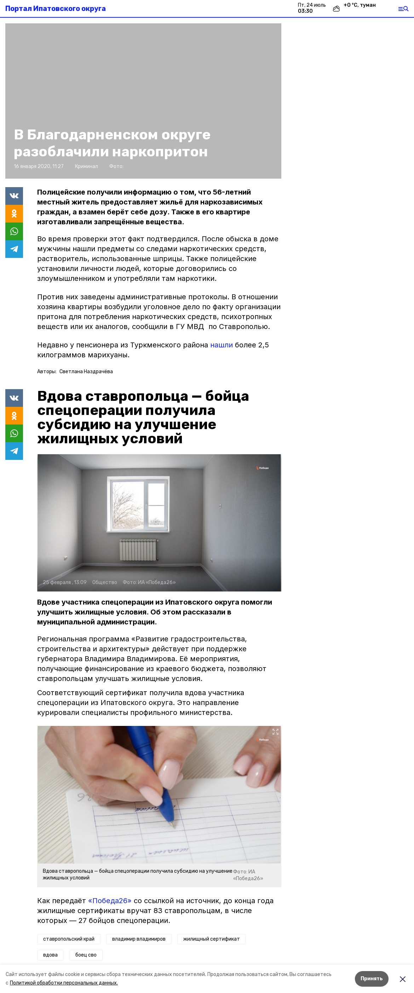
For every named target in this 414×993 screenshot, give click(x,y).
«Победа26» (110, 900)
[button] (143, 101)
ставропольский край (68, 939)
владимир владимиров (139, 939)
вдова (50, 955)
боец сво (86, 955)
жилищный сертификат (211, 939)
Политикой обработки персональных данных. (64, 983)
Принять (372, 979)
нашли (221, 345)
